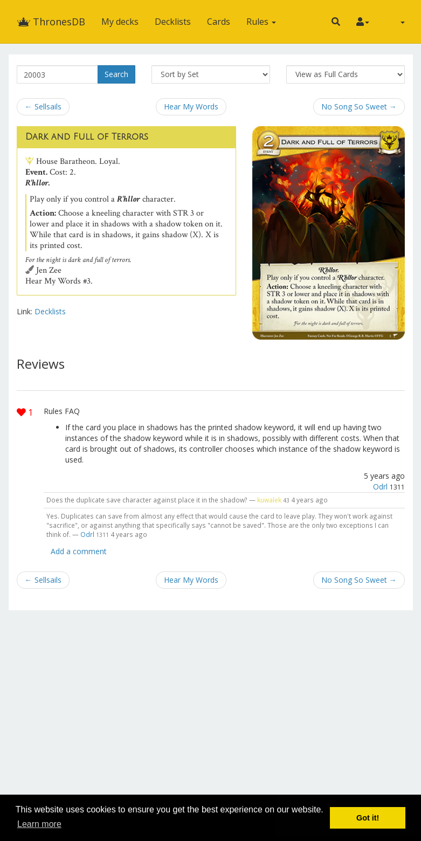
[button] (335, 21)
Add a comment (79, 551)
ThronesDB (51, 21)
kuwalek (269, 499)
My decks (120, 21)
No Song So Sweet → (359, 106)
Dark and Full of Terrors (86, 137)
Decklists (173, 21)
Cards (218, 21)
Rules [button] (261, 21)
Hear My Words (191, 106)
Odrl (380, 486)
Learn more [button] (39, 824)
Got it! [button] (367, 818)
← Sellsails (43, 106)
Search (116, 74)
